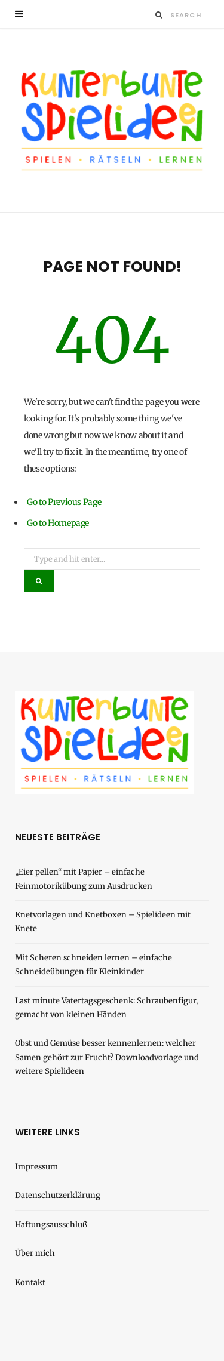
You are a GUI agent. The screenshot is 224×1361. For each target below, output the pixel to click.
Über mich (35, 1253)
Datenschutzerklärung (57, 1195)
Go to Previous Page (64, 502)
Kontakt (30, 1282)
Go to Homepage (58, 523)
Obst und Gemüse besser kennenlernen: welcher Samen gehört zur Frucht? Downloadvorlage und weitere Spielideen (107, 1057)
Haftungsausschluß (51, 1225)
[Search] (159, 15)
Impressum (36, 1167)
